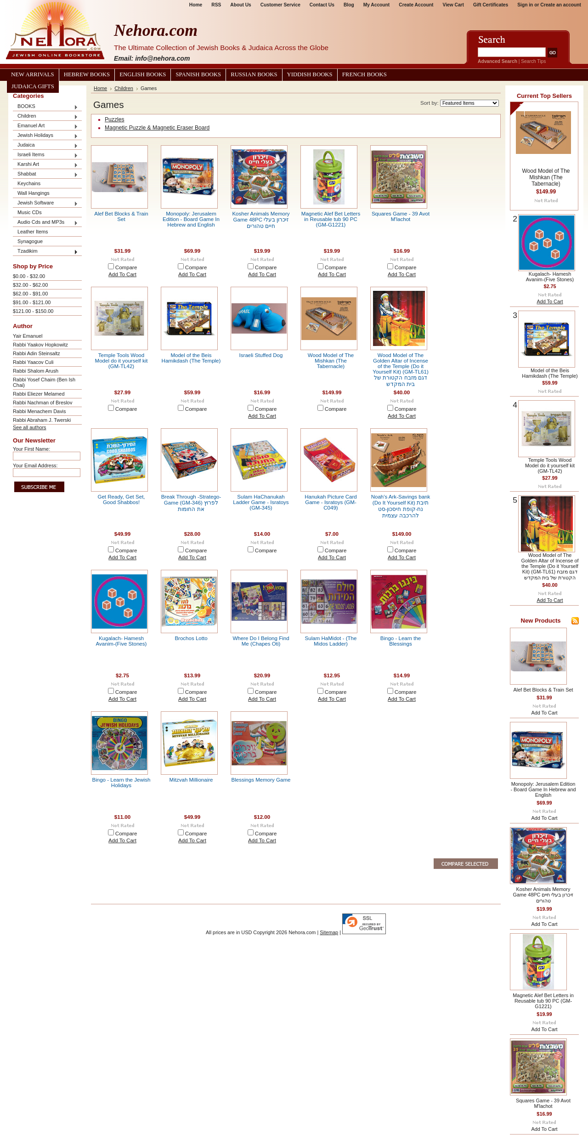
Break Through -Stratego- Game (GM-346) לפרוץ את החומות (191, 503)
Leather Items (32, 231)
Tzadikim (45, 251)
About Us (240, 4)
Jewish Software (45, 203)
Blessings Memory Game (261, 780)
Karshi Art (45, 164)
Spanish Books (198, 74)
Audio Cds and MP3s (45, 222)
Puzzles (114, 119)
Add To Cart (122, 274)
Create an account (560, 4)
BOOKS (45, 106)
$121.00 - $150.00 (33, 311)
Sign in (525, 4)
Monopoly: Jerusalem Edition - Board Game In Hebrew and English (191, 219)
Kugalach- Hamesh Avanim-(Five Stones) (121, 641)
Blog (349, 4)
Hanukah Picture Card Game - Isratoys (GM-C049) (331, 502)
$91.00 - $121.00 (32, 302)
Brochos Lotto (191, 638)
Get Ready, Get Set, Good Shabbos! (121, 499)
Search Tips (533, 61)
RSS (216, 4)
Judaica (45, 145)
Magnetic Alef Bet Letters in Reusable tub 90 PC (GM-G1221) (330, 219)
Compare (126, 267)
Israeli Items (45, 155)
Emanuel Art (45, 126)
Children (45, 116)
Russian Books (254, 74)
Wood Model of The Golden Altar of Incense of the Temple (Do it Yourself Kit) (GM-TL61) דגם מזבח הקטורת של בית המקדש (401, 369)
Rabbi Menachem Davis (39, 411)
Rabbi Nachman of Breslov (42, 402)
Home (195, 4)
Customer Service (280, 4)
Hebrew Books (87, 74)
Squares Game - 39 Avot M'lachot (401, 216)
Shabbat (45, 174)
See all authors (29, 427)
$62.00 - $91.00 (30, 293)
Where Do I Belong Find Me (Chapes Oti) (260, 641)
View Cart (453, 4)
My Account (376, 4)
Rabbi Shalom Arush (35, 371)
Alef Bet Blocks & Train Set (121, 216)
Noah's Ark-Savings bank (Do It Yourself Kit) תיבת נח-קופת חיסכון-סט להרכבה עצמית (400, 506)
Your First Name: (31, 449)
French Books (364, 74)
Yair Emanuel (27, 336)
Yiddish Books (310, 74)
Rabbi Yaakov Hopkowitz (40, 344)
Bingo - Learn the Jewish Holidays (121, 782)
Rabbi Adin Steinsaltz (36, 353)
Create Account (416, 4)
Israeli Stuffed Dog (261, 355)
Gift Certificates (490, 4)
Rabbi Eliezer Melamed (38, 394)
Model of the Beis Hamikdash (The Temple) (191, 357)
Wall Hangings (33, 193)
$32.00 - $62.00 (30, 285)
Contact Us (322, 4)
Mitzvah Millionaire (191, 780)
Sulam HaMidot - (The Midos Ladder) (331, 641)
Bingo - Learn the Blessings (400, 641)
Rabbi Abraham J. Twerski (42, 420)
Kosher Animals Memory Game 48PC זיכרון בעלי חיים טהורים (260, 220)
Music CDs (29, 212)
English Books (142, 74)
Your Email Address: (35, 465)
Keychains (28, 183)
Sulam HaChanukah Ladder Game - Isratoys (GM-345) (260, 502)
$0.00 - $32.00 (29, 276)
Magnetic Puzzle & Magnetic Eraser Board (157, 128)
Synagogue (30, 241)
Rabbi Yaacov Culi (33, 362)
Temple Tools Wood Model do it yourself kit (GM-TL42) (121, 360)
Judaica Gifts (32, 86)
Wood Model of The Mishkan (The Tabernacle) (331, 360)
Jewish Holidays (45, 135)
